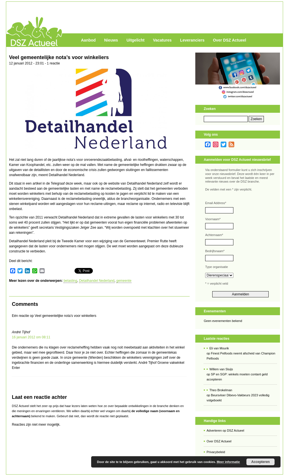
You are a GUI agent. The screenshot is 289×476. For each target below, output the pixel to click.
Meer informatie (228, 462)
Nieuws (111, 40)
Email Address (215, 203)
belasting (70, 281)
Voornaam (212, 219)
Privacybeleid (216, 452)
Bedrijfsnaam (214, 251)
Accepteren (260, 462)
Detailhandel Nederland (96, 281)
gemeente (123, 281)
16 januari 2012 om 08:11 (31, 337)
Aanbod (88, 40)
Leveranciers (192, 40)
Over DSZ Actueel (229, 40)
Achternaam (214, 235)
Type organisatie (216, 267)
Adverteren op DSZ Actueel (225, 430)
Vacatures (162, 40)
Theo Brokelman (220, 390)
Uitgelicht (135, 40)
